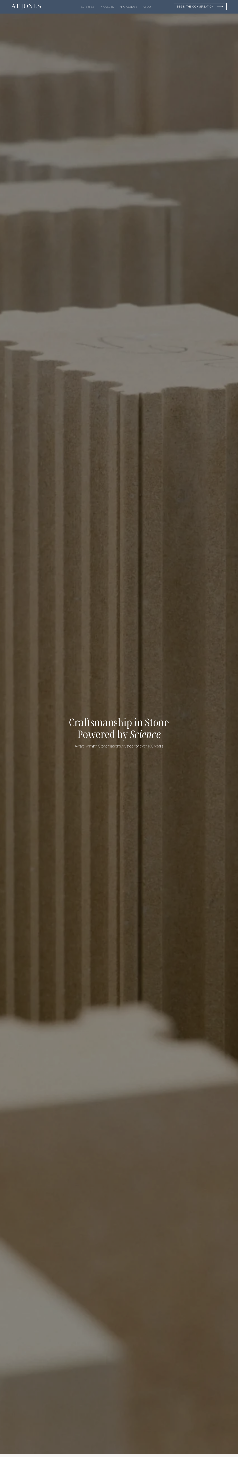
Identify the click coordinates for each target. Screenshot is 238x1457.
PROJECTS (107, 6)
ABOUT (148, 6)
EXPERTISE (87, 6)
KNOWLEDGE (128, 6)
